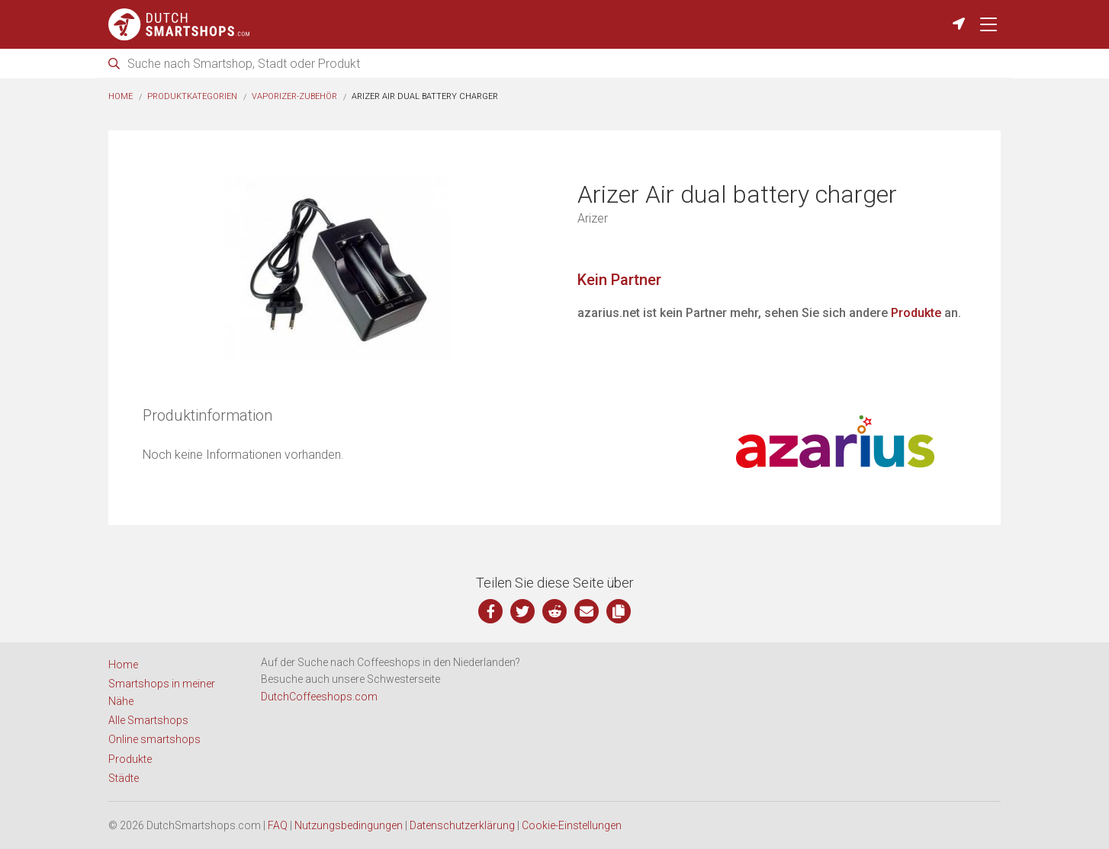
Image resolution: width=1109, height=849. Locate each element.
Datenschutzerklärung (462, 825)
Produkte (916, 313)
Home (120, 96)
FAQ (278, 825)
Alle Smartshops (148, 720)
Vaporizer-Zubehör (294, 96)
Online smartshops (154, 739)
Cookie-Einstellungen (572, 825)
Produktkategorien (192, 96)
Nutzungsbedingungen (348, 825)
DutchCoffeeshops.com (319, 696)
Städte (123, 778)
